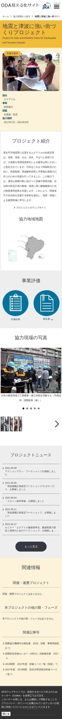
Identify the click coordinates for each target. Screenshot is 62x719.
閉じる (6, 714)
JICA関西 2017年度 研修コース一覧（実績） (31, 664)
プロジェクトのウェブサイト (31, 207)
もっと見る (31, 546)
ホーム (5, 16)
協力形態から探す (21, 16)
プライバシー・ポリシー (14, 703)
